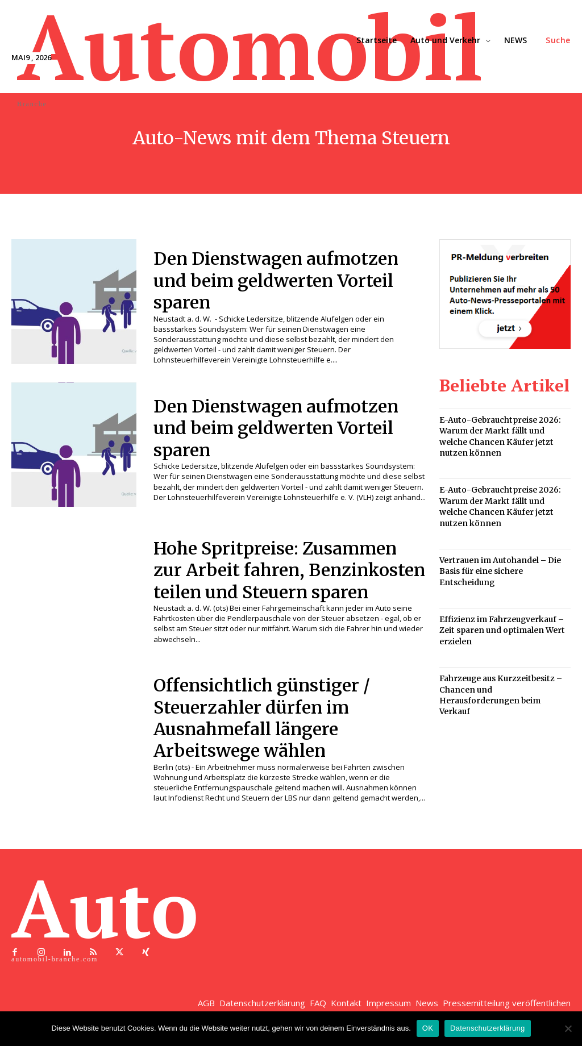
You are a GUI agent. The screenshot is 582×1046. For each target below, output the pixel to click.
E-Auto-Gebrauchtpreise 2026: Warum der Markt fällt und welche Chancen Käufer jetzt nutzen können (504, 435)
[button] (558, 40)
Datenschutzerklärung (487, 1028)
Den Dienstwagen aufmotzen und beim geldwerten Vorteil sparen (283, 280)
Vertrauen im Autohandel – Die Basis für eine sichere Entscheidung (497, 564)
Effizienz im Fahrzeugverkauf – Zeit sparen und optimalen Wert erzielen (499, 622)
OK (427, 1028)
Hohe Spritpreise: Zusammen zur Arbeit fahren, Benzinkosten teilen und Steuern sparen (281, 576)
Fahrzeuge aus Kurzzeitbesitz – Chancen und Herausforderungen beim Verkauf (503, 679)
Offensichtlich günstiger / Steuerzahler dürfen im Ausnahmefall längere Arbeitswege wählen (268, 730)
